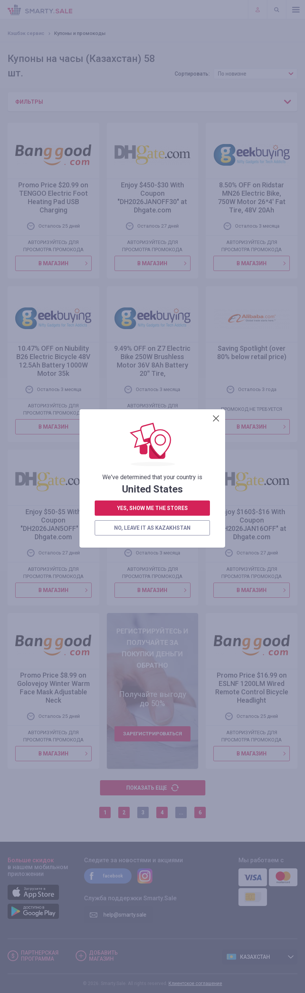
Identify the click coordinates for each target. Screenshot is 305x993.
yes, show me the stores (152, 207)
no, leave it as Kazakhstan (152, 226)
